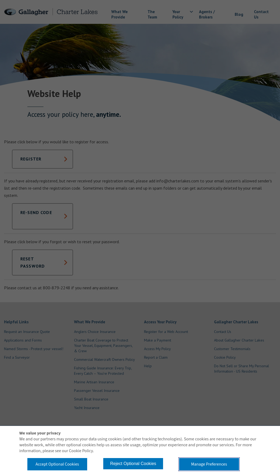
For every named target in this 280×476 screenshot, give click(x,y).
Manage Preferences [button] (209, 464)
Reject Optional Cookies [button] (133, 463)
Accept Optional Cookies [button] (57, 464)
